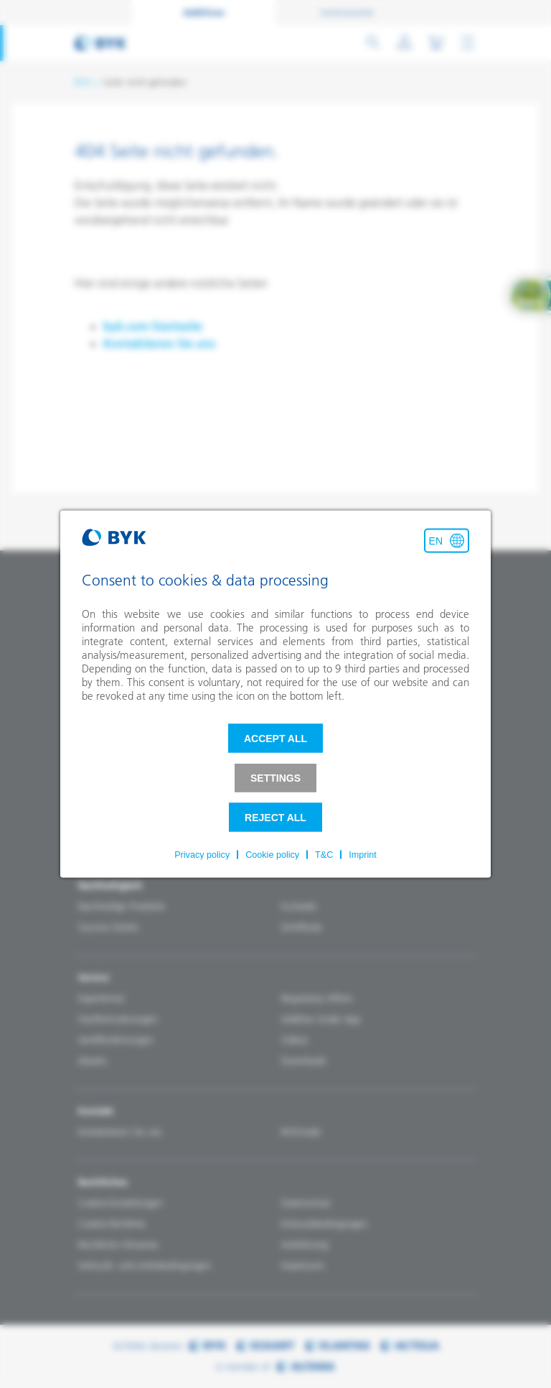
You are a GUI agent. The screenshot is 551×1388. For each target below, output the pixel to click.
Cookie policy (272, 855)
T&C (324, 855)
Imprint (363, 855)
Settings (275, 778)
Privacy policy (202, 855)
